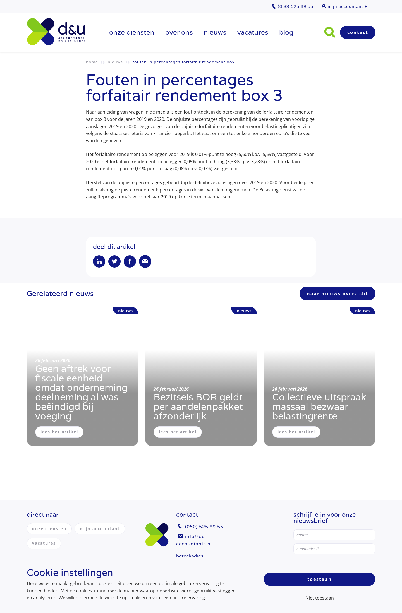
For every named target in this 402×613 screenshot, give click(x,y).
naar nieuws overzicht (337, 293)
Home (92, 61)
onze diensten (131, 32)
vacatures (252, 32)
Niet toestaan (319, 598)
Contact (357, 32)
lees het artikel (59, 431)
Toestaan (319, 579)
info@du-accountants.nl (194, 540)
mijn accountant (345, 6)
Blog (286, 32)
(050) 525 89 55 (204, 527)
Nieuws (215, 32)
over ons (179, 32)
